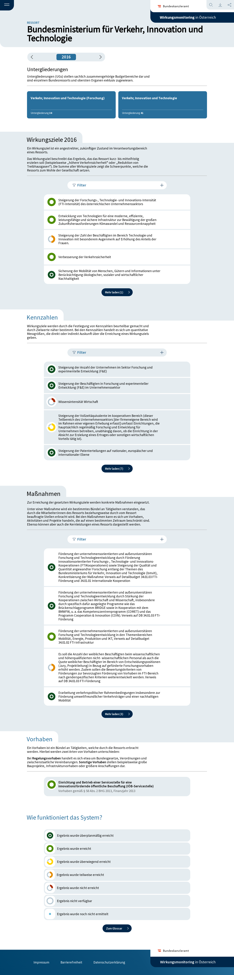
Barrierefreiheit (71, 962)
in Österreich (188, 17)
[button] (7, 5)
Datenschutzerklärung (109, 962)
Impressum (41, 962)
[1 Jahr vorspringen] (99, 57)
